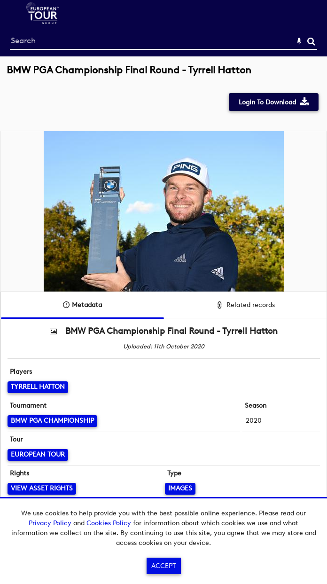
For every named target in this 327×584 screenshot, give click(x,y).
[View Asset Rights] (42, 489)
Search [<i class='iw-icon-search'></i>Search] (311, 41)
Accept (163, 566)
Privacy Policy (50, 523)
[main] (163, 296)
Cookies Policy (108, 523)
